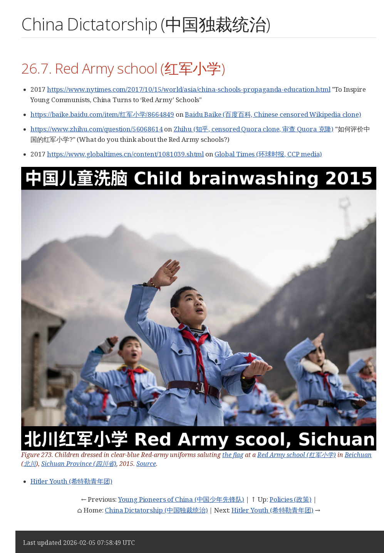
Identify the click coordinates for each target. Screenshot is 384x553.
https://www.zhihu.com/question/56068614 (96, 128)
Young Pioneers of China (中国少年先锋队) (181, 499)
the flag (232, 454)
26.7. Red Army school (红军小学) (123, 68)
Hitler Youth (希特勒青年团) (71, 481)
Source (146, 463)
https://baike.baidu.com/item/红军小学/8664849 (102, 114)
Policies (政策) (291, 499)
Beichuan (358, 454)
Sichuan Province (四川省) (78, 463)
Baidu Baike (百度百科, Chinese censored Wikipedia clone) (273, 114)
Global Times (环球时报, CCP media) (268, 154)
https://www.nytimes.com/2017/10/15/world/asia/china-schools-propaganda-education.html (188, 89)
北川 (29, 463)
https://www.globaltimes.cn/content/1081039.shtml (125, 154)
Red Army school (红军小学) (296, 454)
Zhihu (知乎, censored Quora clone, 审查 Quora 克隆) (254, 128)
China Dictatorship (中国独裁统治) (156, 510)
